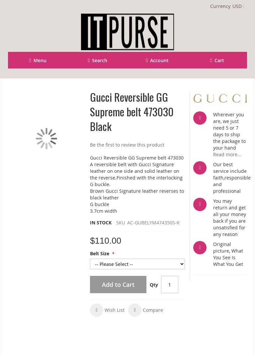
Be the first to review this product (127, 145)
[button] (107, 310)
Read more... (227, 154)
